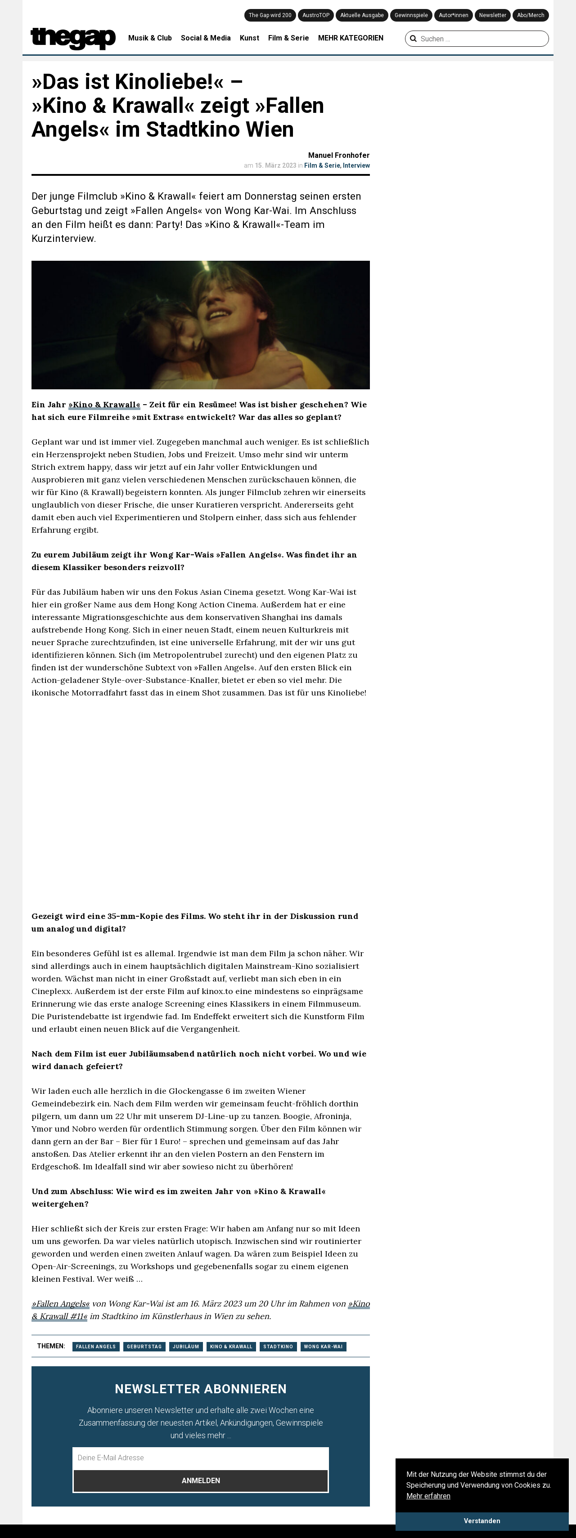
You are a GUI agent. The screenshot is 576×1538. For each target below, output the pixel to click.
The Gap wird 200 (270, 15)
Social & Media (206, 38)
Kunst (249, 38)
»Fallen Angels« (61, 1303)
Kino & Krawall (231, 1346)
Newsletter (492, 15)
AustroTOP (315, 15)
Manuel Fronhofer (339, 155)
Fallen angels (96, 1346)
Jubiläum (186, 1346)
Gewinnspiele (411, 15)
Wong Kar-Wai (323, 1346)
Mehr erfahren (428, 1496)
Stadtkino (278, 1346)
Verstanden (482, 1521)
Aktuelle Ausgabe (362, 15)
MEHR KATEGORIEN (350, 38)
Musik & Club (150, 38)
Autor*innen (453, 15)
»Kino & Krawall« (104, 404)
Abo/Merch (530, 15)
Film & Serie (288, 38)
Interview (356, 165)
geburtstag (144, 1346)
